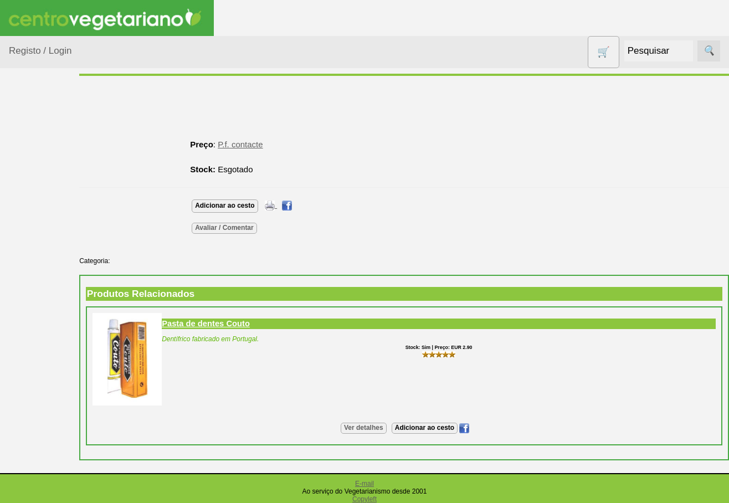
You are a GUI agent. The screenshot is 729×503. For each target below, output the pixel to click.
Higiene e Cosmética (41, 372)
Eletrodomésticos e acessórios (54, 338)
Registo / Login (40, 50)
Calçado (37, 233)
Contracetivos (47, 289)
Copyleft (364, 499)
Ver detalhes (379, 428)
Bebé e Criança (50, 212)
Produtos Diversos (38, 460)
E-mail (364, 483)
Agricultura (42, 169)
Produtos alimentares (43, 426)
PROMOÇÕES (49, 487)
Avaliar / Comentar (256, 228)
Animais (37, 191)
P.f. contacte (271, 144)
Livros (33, 399)
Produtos (25, 141)
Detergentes (45, 310)
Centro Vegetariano (44, 261)
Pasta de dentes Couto (237, 323)
